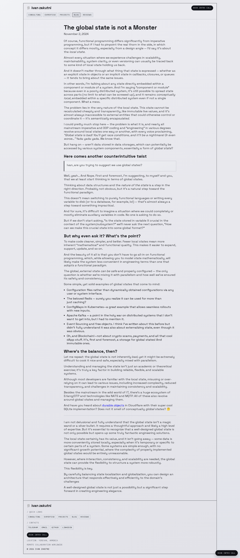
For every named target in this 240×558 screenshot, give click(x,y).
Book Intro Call (202, 8)
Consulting (34, 15)
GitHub (55, 527)
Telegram (33, 527)
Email (45, 527)
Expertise (50, 15)
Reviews (87, 15)
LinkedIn (67, 527)
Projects (65, 15)
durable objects (113, 405)
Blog (76, 15)
